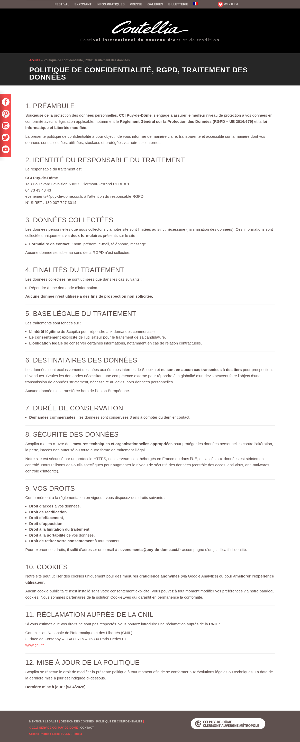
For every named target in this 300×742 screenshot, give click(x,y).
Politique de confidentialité (119, 721)
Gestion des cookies (77, 721)
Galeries (155, 4)
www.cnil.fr (34, 645)
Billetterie (178, 4)
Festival (62, 4)
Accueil (39, 4)
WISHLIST (228, 4)
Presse (136, 4)
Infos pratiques (111, 4)
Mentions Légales (43, 721)
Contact (87, 727)
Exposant (83, 4)
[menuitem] (196, 4)
